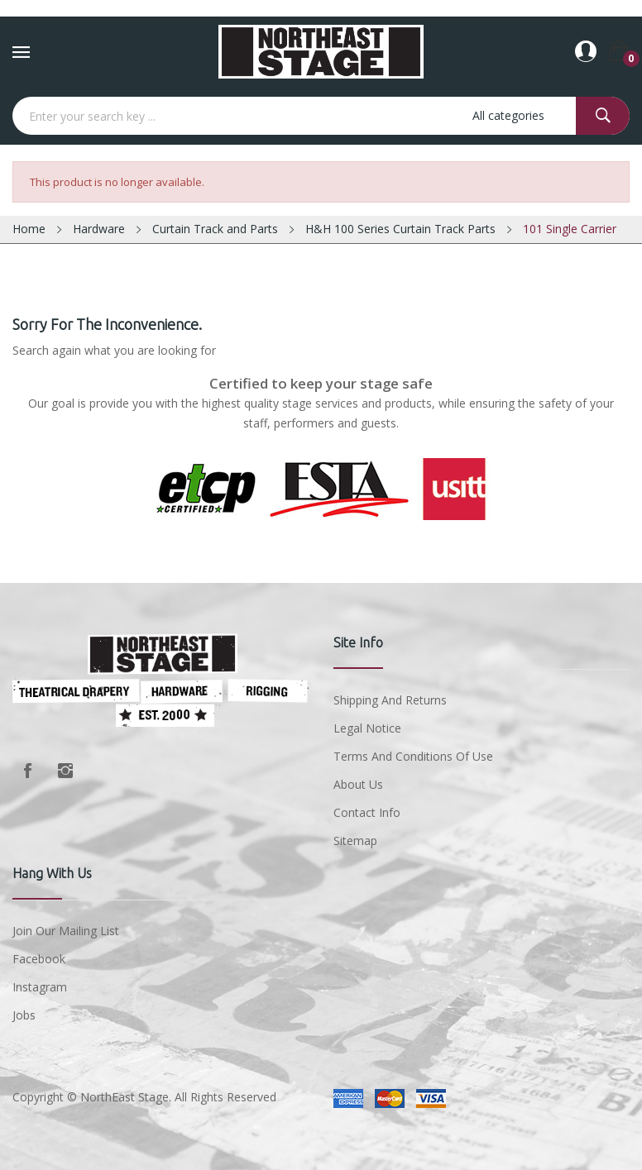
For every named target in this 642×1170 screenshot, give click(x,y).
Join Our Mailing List (65, 930)
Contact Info (366, 812)
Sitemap (355, 840)
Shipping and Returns (390, 700)
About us (358, 784)
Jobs (24, 1015)
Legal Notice (367, 728)
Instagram (65, 771)
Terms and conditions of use (413, 756)
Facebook (27, 771)
